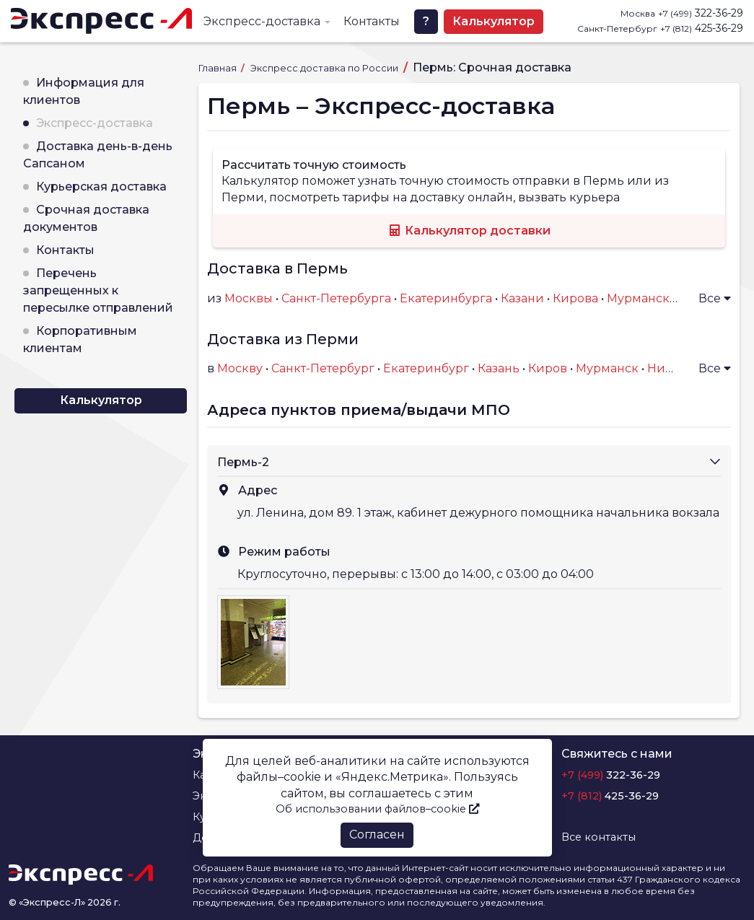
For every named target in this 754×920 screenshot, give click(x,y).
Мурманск (607, 368)
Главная (218, 68)
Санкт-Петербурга (336, 298)
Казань (499, 368)
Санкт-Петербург (322, 368)
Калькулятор (493, 21)
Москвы (248, 298)
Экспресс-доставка (261, 21)
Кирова (575, 298)
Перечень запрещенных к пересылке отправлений (98, 290)
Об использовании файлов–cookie (377, 808)
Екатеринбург (426, 368)
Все (714, 298)
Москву (240, 368)
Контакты (371, 21)
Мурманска (641, 298)
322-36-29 (700, 12)
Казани (522, 298)
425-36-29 (701, 28)
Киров (547, 368)
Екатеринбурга (446, 298)
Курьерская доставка (101, 186)
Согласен (377, 834)
